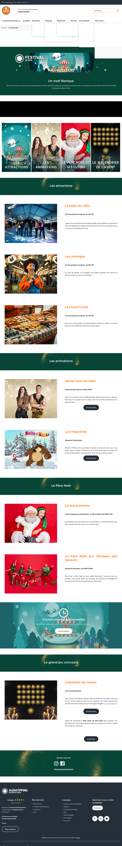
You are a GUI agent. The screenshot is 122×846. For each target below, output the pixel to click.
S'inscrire (97, 808)
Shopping (48, 21)
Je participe (91, 739)
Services (73, 21)
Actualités (26, 21)
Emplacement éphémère (41, 806)
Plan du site (67, 820)
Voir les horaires (63, 631)
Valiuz (78, 838)
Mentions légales (69, 815)
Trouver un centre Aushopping (73, 804)
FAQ (34, 812)
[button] (41, 21)
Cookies (66, 806)
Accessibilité (67, 818)
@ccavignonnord (111, 703)
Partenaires (36, 809)
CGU (65, 812)
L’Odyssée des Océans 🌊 (11, 21)
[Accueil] (5, 27)
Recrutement (37, 804)
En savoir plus (91, 407)
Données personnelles (70, 809)
